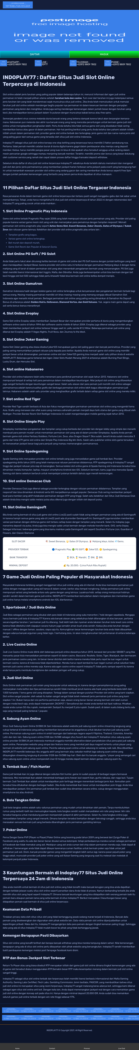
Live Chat (121, 1046)
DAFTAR (34, 54)
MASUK (104, 54)
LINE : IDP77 (41, 63)
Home (17, 1046)
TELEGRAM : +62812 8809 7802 (83, 63)
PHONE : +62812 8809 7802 (117, 63)
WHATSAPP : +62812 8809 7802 (13, 63)
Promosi (86, 1046)
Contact (52, 1046)
